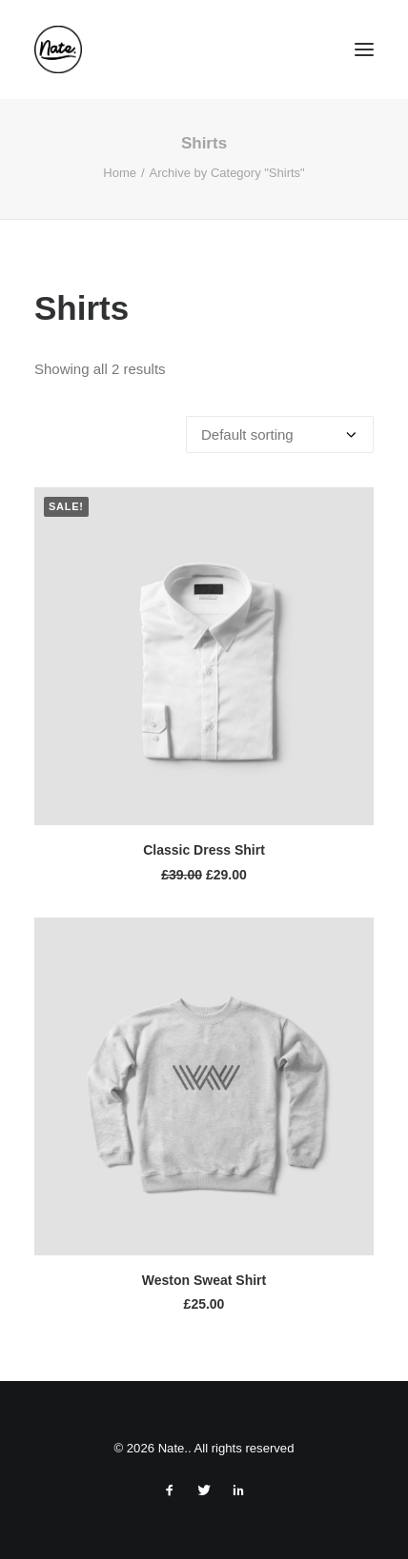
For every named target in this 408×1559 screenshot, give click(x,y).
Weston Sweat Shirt (204, 1280)
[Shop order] (280, 434)
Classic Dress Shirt (204, 850)
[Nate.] (58, 49)
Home (119, 173)
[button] (364, 49)
